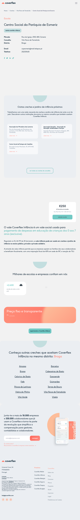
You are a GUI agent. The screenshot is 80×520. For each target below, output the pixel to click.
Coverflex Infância (39, 477)
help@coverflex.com (8, 496)
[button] (76, 3)
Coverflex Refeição (39, 480)
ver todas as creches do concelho (40, 171)
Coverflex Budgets (39, 490)
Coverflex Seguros (39, 484)
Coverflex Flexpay (39, 487)
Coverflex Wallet (39, 473)
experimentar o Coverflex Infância (40, 331)
